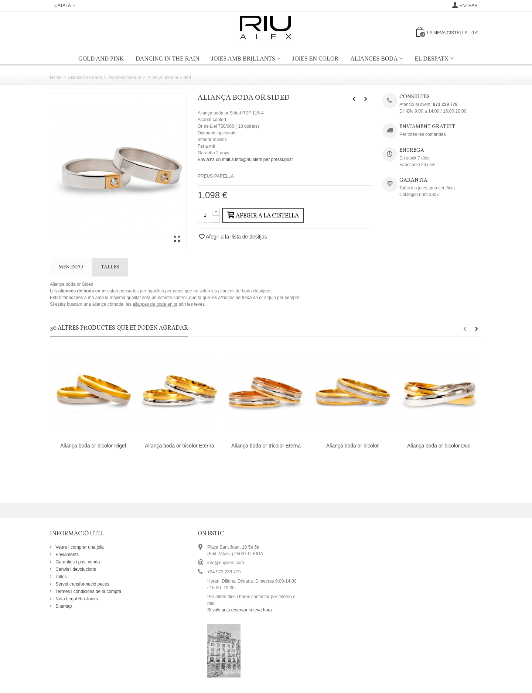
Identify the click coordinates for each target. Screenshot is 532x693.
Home (56, 77)
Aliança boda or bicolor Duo (439, 446)
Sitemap (63, 606)
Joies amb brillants (243, 58)
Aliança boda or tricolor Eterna (266, 446)
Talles (60, 576)
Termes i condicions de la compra (87, 591)
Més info (70, 267)
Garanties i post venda (77, 562)
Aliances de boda (85, 77)
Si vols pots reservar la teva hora (239, 610)
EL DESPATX (432, 58)
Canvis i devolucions (75, 569)
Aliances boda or (124, 77)
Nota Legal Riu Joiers (76, 598)
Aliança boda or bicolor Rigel (93, 446)
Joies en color (315, 58)
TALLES (110, 267)
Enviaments (66, 554)
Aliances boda (374, 58)
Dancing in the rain (167, 58)
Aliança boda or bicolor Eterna (179, 446)
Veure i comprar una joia (78, 547)
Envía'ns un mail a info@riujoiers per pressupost (245, 159)
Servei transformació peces (81, 584)
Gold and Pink (101, 58)
